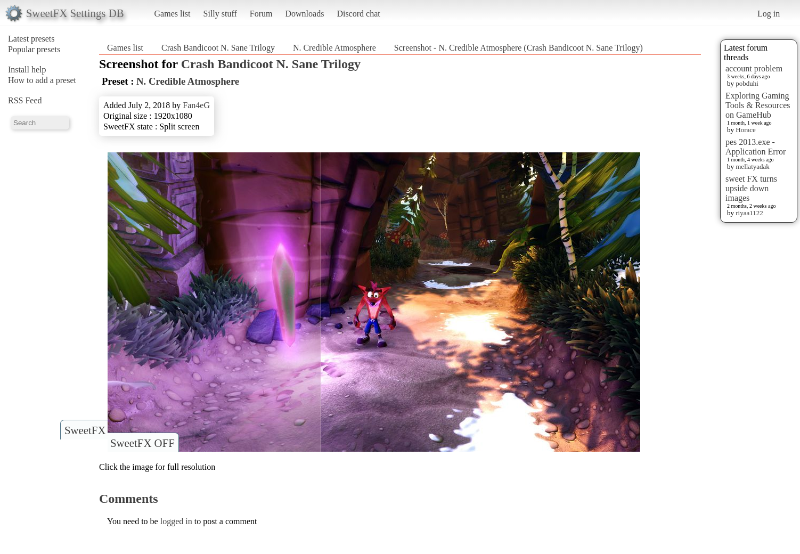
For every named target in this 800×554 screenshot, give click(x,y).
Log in (768, 13)
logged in (176, 521)
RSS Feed (25, 100)
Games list (172, 13)
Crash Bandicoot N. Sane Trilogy (218, 47)
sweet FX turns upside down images (751, 188)
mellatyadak (753, 166)
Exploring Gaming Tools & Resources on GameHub (757, 105)
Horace (746, 130)
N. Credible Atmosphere (334, 47)
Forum (261, 13)
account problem (753, 68)
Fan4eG (196, 105)
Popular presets (34, 49)
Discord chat (358, 13)
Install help (27, 69)
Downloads (304, 13)
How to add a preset (42, 80)
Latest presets (31, 38)
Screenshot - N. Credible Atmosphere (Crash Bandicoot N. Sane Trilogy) (518, 47)
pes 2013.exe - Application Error (755, 146)
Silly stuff (220, 13)
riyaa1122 (749, 213)
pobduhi (747, 83)
